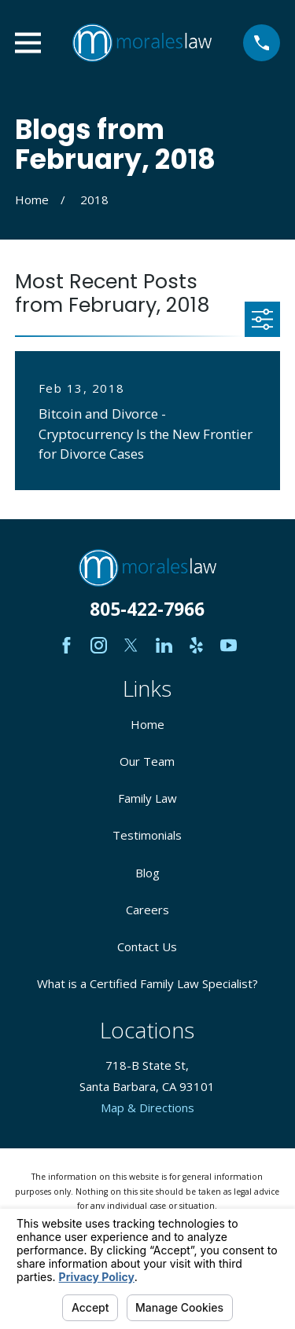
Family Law (147, 798)
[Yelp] (196, 645)
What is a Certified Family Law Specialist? (147, 983)
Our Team (147, 761)
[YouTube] (228, 645)
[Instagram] (98, 645)
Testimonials (147, 835)
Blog (147, 873)
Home (147, 724)
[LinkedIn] (164, 645)
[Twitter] (131, 645)
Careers (147, 909)
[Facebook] (66, 645)
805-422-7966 (147, 609)
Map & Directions (147, 1107)
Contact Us (147, 946)
